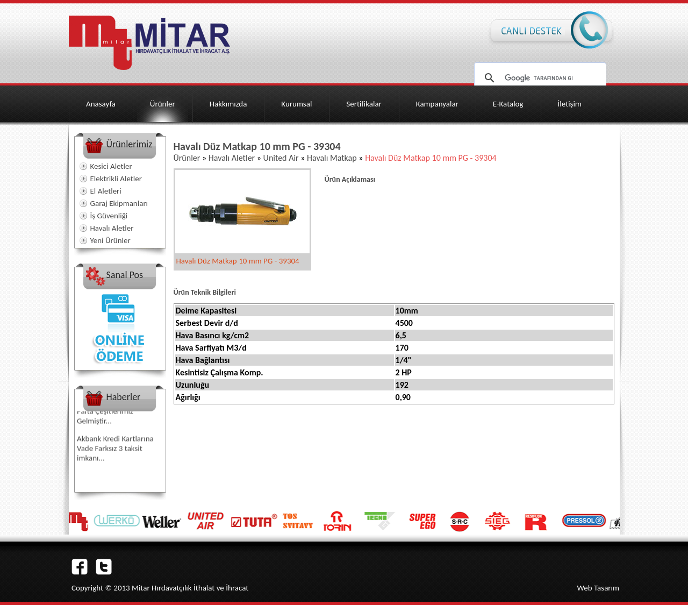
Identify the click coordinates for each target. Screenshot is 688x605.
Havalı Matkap (330, 158)
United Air (281, 158)
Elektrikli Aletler (116, 178)
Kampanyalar (437, 104)
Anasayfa (101, 104)
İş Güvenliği (109, 215)
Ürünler (162, 104)
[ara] (538, 78)
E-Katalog (508, 104)
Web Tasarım (598, 588)
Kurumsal (296, 104)
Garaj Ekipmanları (119, 203)
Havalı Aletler (112, 228)
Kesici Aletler (111, 166)
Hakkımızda (228, 104)
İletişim (570, 104)
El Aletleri (105, 191)
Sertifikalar (364, 104)
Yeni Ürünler (110, 240)
